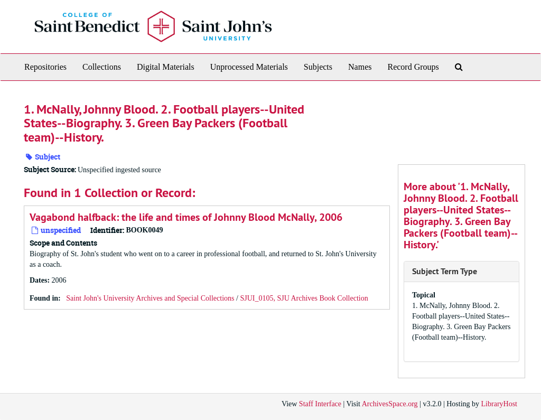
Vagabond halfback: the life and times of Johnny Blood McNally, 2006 (186, 217)
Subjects (318, 66)
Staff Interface (320, 404)
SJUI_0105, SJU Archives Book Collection (304, 298)
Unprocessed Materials (249, 66)
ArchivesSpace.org (390, 404)
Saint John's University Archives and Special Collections (150, 298)
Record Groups (413, 66)
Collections (101, 66)
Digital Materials (165, 66)
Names (359, 66)
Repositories (45, 66)
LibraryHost (499, 404)
